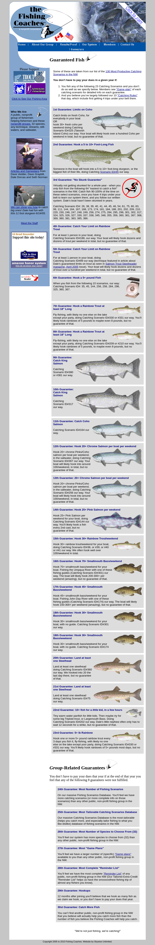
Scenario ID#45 (109, 171)
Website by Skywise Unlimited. (97, 941)
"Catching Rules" (127, 95)
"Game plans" (123, 854)
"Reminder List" (112, 873)
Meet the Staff (29, 223)
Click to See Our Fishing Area (29, 98)
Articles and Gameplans (29, 155)
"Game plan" (123, 89)
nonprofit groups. (21, 123)
